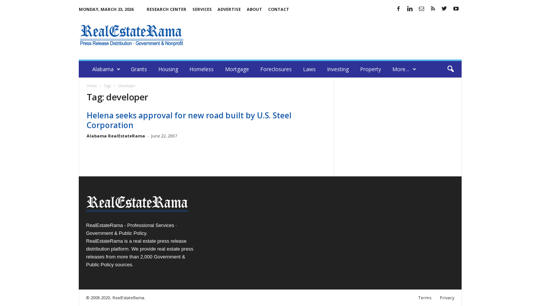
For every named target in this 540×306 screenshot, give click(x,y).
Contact (278, 9)
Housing (168, 69)
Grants (139, 69)
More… (404, 69)
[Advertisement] (325, 35)
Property (370, 69)
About (254, 9)
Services (202, 9)
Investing (338, 69)
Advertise (229, 9)
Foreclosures (276, 69)
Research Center (166, 9)
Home (92, 85)
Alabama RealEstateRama (116, 136)
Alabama (106, 69)
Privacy (447, 297)
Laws (309, 69)
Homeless (201, 69)
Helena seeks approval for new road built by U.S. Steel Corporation (189, 120)
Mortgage (237, 69)
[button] (450, 69)
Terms (424, 297)
